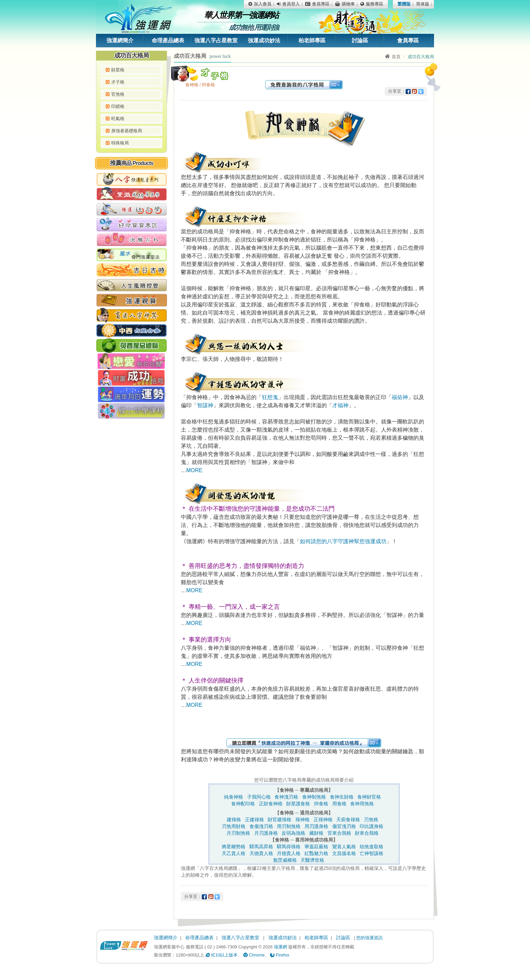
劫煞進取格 (371, 846)
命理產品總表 (168, 40)
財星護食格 (298, 803)
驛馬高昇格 (261, 846)
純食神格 (233, 797)
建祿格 (234, 819)
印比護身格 (371, 826)
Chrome (254, 955)
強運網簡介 (120, 40)
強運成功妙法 (264, 40)
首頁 (393, 56)
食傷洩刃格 (261, 826)
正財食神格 (271, 803)
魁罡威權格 (285, 860)
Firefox (279, 955)
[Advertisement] (131, 525)
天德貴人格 (261, 853)
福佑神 (400, 397)
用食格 (339, 803)
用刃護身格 (316, 826)
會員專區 (408, 40)
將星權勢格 (233, 846)
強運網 (280, 946)
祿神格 (302, 819)
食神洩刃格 (286, 797)
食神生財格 (342, 797)
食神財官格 (369, 797)
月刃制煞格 (238, 833)
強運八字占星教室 (216, 40)
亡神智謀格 (371, 853)
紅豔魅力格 (316, 853)
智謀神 (205, 405)
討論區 (360, 40)
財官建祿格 (279, 819)
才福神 (340, 405)
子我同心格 (259, 797)
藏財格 (316, 833)
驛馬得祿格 (288, 846)
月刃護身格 (266, 833)
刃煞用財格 (233, 826)
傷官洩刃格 (344, 826)
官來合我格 (339, 833)
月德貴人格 (288, 853)
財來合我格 (367, 833)
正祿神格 (323, 819)
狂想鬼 (270, 397)
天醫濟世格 (312, 860)
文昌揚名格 (344, 853)
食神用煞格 (362, 803)
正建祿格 (254, 819)
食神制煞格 (314, 797)
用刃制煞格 (288, 826)
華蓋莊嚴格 (316, 846)
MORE (194, 470)
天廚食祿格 (348, 819)
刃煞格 (371, 819)
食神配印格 (243, 803)
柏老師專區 (312, 40)
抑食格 (321, 803)
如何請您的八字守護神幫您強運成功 (343, 541)
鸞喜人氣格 (344, 846)
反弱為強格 (293, 833)
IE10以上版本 (222, 955)
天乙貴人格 (233, 853)
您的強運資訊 (369, 937)
